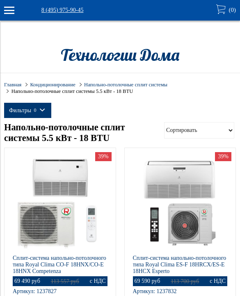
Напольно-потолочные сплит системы (125, 85)
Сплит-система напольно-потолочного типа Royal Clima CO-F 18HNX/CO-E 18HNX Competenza (59, 264)
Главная (12, 85)
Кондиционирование (52, 85)
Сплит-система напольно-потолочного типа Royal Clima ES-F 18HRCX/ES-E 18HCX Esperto (179, 264)
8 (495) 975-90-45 (62, 10)
